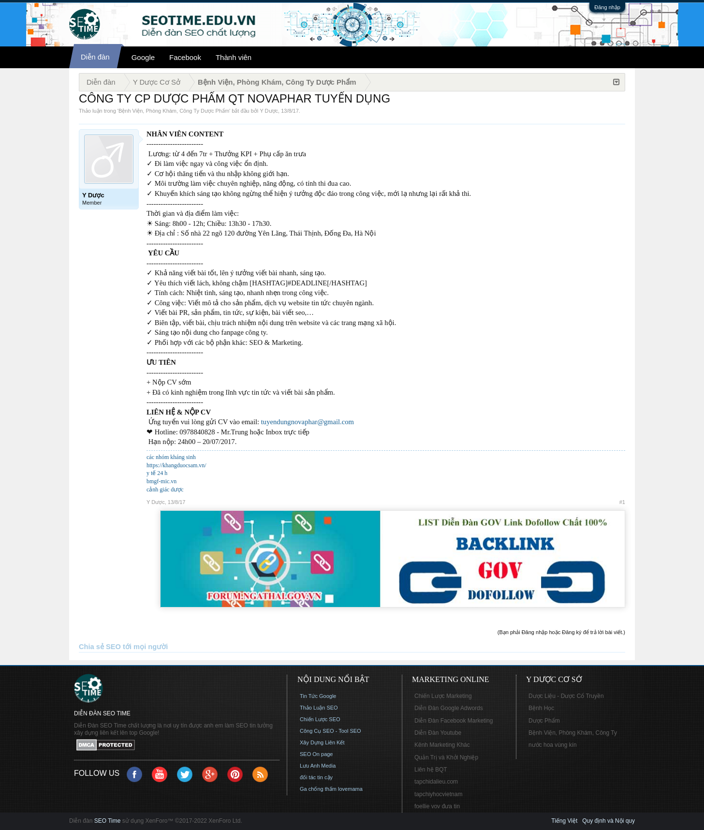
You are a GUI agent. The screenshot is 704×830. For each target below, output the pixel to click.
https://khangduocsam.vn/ (176, 465)
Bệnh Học (541, 708)
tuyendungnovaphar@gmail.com (307, 422)
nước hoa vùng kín (552, 744)
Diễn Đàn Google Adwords (448, 708)
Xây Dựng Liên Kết (322, 742)
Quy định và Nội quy (608, 820)
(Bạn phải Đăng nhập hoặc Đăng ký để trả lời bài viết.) (561, 632)
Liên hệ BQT (430, 769)
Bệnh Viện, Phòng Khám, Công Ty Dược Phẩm (173, 111)
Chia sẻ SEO (100, 647)
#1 (622, 502)
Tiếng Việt (564, 820)
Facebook (185, 57)
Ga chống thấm (318, 789)
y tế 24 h (157, 473)
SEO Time (107, 820)
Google (143, 57)
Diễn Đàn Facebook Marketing (453, 720)
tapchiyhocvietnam (438, 794)
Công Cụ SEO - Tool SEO (330, 731)
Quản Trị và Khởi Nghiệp (446, 757)
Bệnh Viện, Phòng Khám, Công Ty (572, 732)
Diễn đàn (95, 57)
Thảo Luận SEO (319, 708)
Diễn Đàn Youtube (437, 732)
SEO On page (316, 754)
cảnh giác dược (165, 489)
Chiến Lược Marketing (443, 696)
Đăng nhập (607, 7)
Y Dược (269, 111)
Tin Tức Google (318, 696)
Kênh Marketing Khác (442, 744)
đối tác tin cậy (316, 777)
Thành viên (233, 57)
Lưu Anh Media (318, 766)
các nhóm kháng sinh (171, 457)
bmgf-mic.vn (161, 481)
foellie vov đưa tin (437, 806)
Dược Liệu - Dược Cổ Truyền (566, 696)
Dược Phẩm (544, 720)
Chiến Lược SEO (320, 719)
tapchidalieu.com (436, 781)
